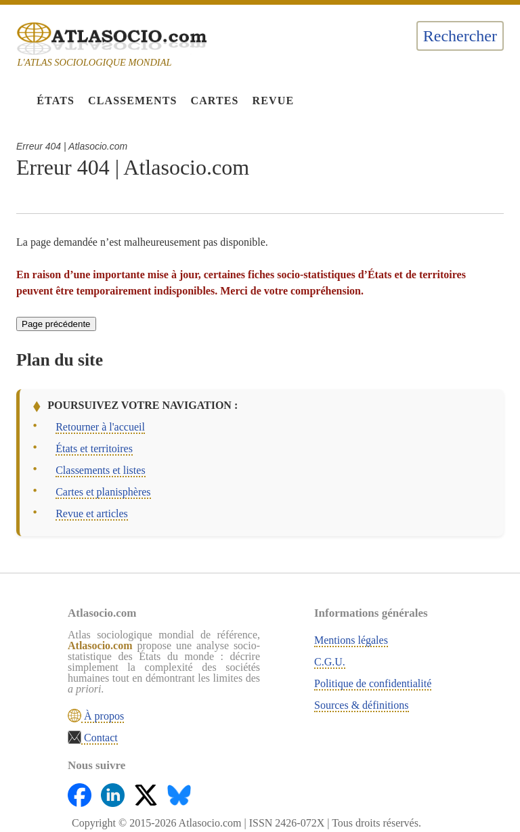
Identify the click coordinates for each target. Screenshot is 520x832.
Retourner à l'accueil (100, 427)
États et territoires (94, 448)
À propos (102, 716)
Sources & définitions (361, 705)
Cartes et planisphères (103, 492)
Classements (132, 100)
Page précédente (56, 324)
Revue (274, 100)
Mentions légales (351, 640)
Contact (99, 737)
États (55, 100)
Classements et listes (100, 470)
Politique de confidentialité (372, 683)
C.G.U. (329, 661)
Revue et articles (92, 513)
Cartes (214, 100)
